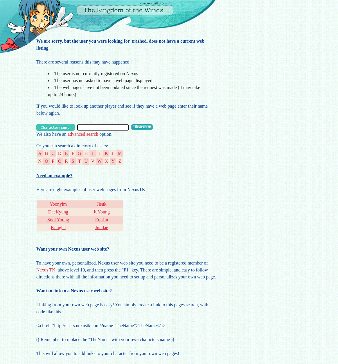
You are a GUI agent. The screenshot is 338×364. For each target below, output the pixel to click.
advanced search (83, 134)
